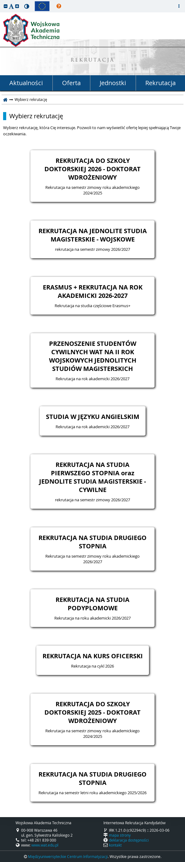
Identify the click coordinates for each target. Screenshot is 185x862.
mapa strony (120, 835)
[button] (5, 6)
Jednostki (113, 83)
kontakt (115, 844)
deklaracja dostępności (129, 840)
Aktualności (26, 83)
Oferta (71, 83)
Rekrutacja (160, 83)
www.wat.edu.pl (44, 844)
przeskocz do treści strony (1, 1)
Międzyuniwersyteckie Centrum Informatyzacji (68, 856)
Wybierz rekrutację (36, 116)
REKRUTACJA (92, 60)
